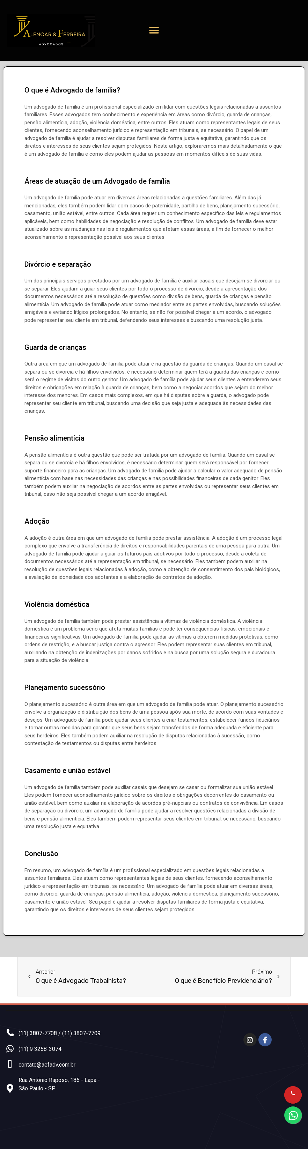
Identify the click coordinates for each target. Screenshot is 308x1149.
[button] (154, 30)
